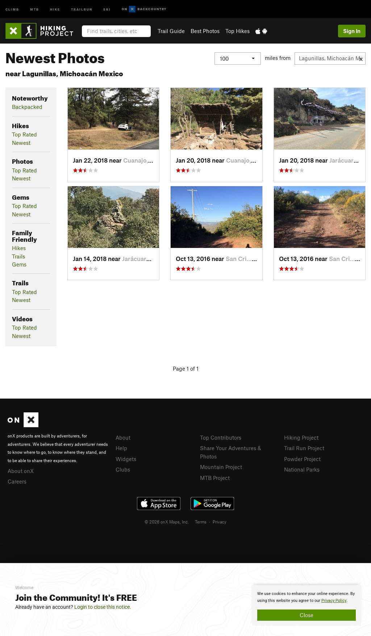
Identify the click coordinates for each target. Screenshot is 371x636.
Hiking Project (301, 437)
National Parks (302, 469)
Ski (107, 9)
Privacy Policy (333, 600)
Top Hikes (237, 31)
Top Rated (24, 134)
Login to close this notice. (102, 607)
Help (121, 448)
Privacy (219, 521)
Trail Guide (171, 31)
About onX (21, 471)
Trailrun (81, 9)
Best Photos (205, 31)
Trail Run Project (304, 448)
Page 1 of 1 (186, 368)
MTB (34, 9)
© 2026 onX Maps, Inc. (167, 521)
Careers (17, 481)
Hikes (19, 248)
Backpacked (27, 106)
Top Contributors (220, 437)
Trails (18, 256)
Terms (201, 521)
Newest (21, 142)
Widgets (126, 459)
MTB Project (215, 477)
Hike (55, 9)
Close (306, 615)
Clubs (123, 469)
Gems (19, 264)
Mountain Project (221, 467)
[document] (306, 605)
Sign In (351, 31)
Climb (12, 9)
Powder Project (302, 459)
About (123, 437)
